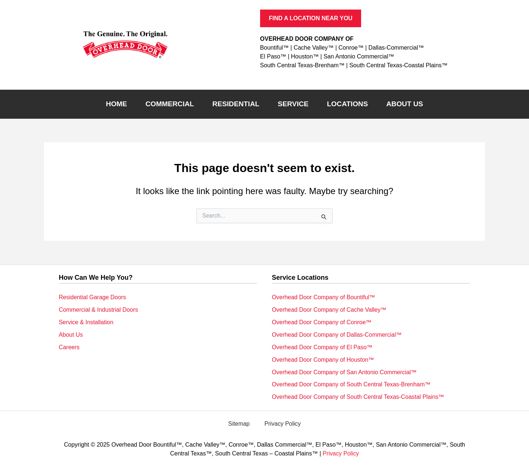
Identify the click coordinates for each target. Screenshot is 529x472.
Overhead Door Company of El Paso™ (322, 347)
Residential (235, 104)
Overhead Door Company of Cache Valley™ (329, 309)
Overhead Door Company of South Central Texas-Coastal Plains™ (358, 397)
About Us (404, 104)
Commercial (169, 104)
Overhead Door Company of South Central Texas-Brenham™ (352, 384)
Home (116, 104)
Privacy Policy (282, 424)
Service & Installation (86, 322)
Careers (69, 347)
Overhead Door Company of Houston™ (323, 359)
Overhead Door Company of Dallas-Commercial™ (337, 334)
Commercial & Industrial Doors (98, 309)
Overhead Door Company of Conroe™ (322, 322)
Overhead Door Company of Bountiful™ (324, 297)
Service (293, 104)
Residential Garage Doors (92, 297)
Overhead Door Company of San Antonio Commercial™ (345, 372)
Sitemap (239, 424)
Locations (347, 104)
